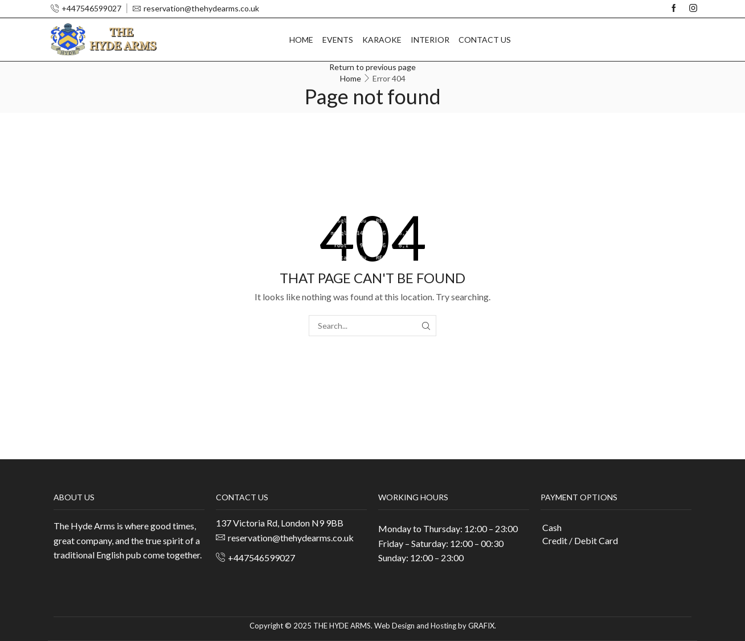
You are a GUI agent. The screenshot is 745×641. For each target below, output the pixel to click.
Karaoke (382, 39)
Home (301, 39)
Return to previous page (372, 67)
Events (337, 39)
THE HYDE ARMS (342, 625)
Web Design (394, 625)
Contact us (485, 39)
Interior (430, 39)
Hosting (443, 625)
